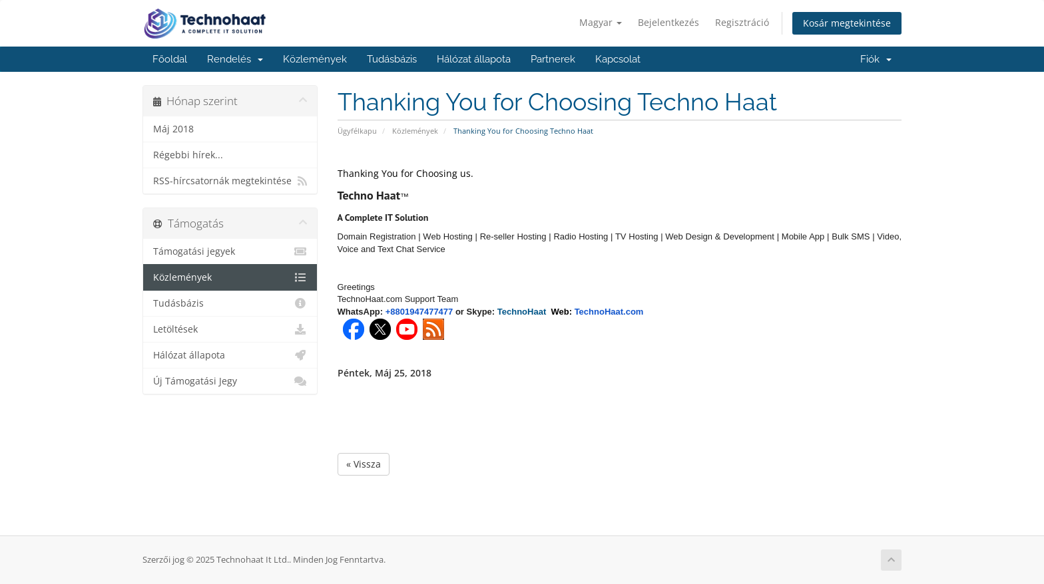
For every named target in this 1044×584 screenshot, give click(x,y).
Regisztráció (742, 22)
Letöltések (230, 329)
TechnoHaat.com (609, 312)
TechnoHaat (524, 312)
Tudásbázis (392, 59)
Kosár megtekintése (847, 23)
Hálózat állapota (474, 59)
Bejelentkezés (668, 22)
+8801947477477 (419, 312)
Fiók (876, 59)
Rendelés (235, 59)
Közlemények (315, 59)
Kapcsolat (618, 59)
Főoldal (169, 59)
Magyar (600, 22)
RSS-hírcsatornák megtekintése (230, 181)
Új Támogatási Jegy (230, 381)
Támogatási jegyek (230, 251)
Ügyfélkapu (357, 131)
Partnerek (553, 59)
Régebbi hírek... (188, 155)
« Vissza (363, 464)
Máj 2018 (173, 129)
